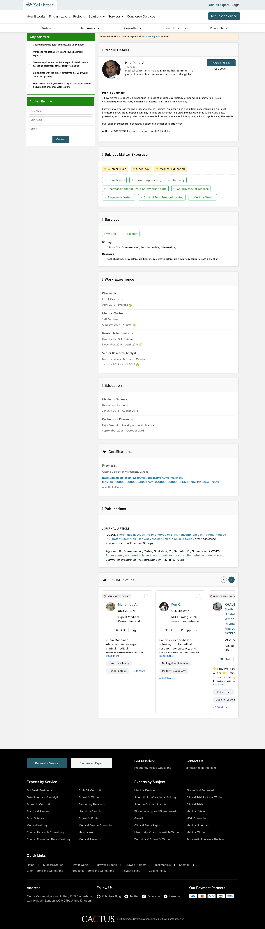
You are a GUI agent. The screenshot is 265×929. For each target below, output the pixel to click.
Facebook (151, 896)
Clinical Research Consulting (45, 832)
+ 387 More (166, 678)
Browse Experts (107, 865)
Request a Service (224, 16)
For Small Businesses (40, 790)
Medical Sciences (197, 825)
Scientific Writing (89, 797)
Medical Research (90, 839)
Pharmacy (176, 180)
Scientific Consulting (40, 804)
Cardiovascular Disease (191, 189)
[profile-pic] (110, 606)
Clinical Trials (115, 169)
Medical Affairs (195, 811)
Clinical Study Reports (148, 825)
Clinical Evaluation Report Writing (48, 839)
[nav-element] (224, 580)
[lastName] (61, 119)
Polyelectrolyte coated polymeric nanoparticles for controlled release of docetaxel (164, 555)
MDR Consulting (196, 818)
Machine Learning (226, 700)
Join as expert (219, 5)
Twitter (131, 896)
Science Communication (150, 804)
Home (30, 865)
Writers (46, 28)
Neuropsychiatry (119, 663)
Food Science (35, 818)
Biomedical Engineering (201, 790)
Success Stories (53, 865)
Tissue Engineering (146, 180)
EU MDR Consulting (91, 790)
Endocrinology (117, 671)
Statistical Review (38, 811)
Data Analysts (89, 28)
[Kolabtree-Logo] (40, 5)
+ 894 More (220, 707)
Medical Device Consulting (96, 825)
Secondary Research (92, 804)
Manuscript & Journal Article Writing (157, 832)
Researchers (218, 28)
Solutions (97, 16)
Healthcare (86, 832)
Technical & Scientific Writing (153, 839)
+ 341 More (138, 671)
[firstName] (61, 111)
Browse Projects (136, 865)
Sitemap (184, 865)
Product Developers (176, 28)
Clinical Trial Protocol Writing (162, 197)
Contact (60, 139)
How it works (36, 16)
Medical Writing (202, 197)
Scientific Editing (89, 818)
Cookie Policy (157, 871)
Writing (110, 234)
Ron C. (176, 604)
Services (115, 16)
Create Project (221, 63)
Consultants (132, 28)
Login (236, 5)
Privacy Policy (131, 871)
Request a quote (151, 36)
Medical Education (170, 169)
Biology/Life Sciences (175, 663)
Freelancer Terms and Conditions (93, 871)
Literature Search (90, 811)
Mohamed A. (127, 604)
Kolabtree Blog (109, 896)
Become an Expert (92, 763)
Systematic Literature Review (205, 839)
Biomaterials (114, 180)
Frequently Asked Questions (152, 768)
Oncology (140, 169)
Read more (113, 656)
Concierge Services (141, 16)
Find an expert (59, 16)
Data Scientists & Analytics (44, 797)
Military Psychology (174, 671)
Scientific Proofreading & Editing (155, 797)
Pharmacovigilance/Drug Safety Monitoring (135, 189)
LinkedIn (172, 896)
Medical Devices (145, 790)
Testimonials (163, 865)
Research (130, 234)
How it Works (80, 865)
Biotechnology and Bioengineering (156, 811)
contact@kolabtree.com (201, 768)
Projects (79, 16)
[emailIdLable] (61, 128)
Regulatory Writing (118, 197)
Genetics (140, 818)
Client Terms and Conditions (45, 871)
